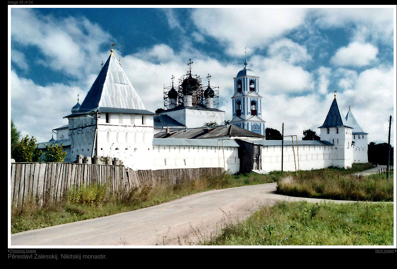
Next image (384, 251)
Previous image (23, 251)
